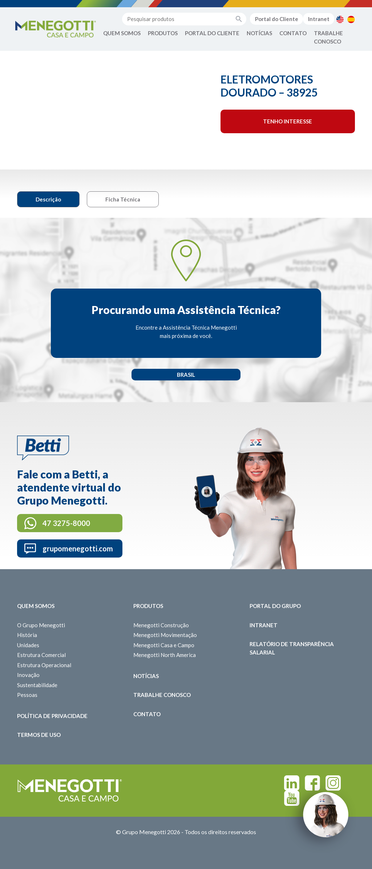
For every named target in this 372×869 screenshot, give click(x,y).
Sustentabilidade (37, 685)
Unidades (28, 645)
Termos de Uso (39, 734)
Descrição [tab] (48, 199)
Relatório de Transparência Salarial (292, 648)
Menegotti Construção (161, 625)
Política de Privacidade (52, 716)
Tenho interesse (287, 121)
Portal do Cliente (276, 19)
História (27, 635)
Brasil (186, 374)
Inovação (28, 675)
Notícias (259, 33)
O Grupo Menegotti (41, 625)
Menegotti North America (164, 655)
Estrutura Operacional (44, 665)
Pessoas (27, 694)
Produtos (163, 33)
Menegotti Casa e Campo (163, 645)
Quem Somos (122, 33)
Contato (293, 33)
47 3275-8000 (66, 523)
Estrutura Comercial (41, 655)
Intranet (318, 19)
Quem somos (35, 606)
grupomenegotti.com (78, 548)
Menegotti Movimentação (165, 635)
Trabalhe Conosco (328, 37)
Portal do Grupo (275, 606)
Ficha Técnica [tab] (122, 199)
